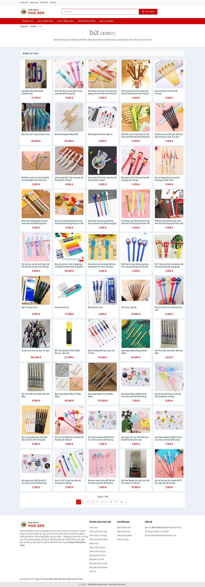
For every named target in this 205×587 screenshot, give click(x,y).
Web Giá (70, 579)
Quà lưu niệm (106, 21)
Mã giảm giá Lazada (98, 563)
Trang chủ (24, 2)
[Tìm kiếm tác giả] (100, 12)
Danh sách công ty (97, 551)
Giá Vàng (62, 579)
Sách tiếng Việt (123, 527)
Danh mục (34, 2)
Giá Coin (79, 579)
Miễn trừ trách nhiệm (98, 539)
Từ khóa (33, 26)
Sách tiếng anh (65, 21)
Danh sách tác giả (97, 547)
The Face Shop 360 (48, 579)
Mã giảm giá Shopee (98, 567)
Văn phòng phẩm (86, 21)
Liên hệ (53, 2)
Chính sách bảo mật (98, 531)
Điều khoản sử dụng (98, 535)
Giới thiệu (44, 2)
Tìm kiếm (148, 11)
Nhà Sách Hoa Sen (117, 584)
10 (121, 502)
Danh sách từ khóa (97, 555)
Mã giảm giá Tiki (96, 559)
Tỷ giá (36, 579)
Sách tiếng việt (45, 21)
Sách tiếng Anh (124, 531)
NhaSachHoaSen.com (97, 584)
